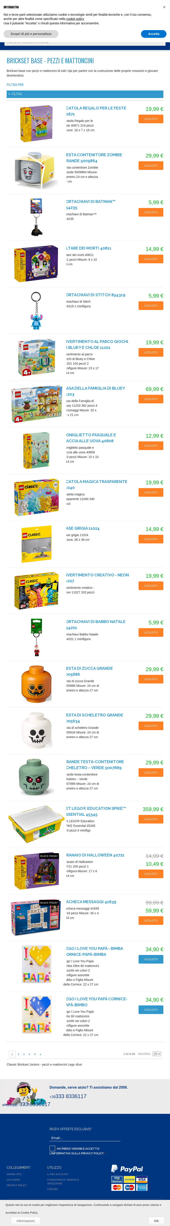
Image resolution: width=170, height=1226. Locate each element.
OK (156, 1221)
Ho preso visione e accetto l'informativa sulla (77, 1150)
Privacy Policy (92, 1153)
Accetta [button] (153, 34)
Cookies (52, 1189)
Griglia (156, 1046)
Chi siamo (13, 1179)
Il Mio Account (57, 1174)
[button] (164, 7)
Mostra (144, 1054)
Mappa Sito (14, 1174)
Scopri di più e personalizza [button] (31, 34)
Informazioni (26, 1221)
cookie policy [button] (75, 19)
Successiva (40, 1054)
